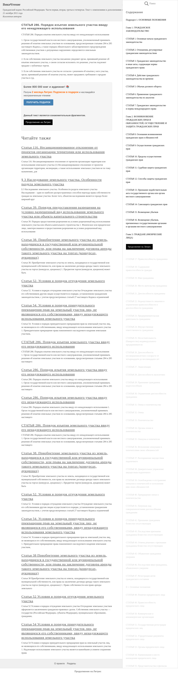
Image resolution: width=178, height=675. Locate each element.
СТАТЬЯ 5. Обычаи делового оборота (143, 86)
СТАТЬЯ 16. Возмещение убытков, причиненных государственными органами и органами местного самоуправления (146, 223)
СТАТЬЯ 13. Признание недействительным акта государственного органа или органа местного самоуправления (146, 193)
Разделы (71, 663)
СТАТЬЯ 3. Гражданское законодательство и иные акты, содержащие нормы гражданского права (146, 64)
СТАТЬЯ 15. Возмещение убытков (142, 212)
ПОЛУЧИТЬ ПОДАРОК (38, 102)
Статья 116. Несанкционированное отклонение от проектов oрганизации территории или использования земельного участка (63, 152)
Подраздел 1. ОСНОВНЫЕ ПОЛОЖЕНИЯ (146, 20)
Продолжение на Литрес (139, 247)
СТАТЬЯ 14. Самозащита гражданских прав (146, 204)
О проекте (59, 663)
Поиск (149, 3)
